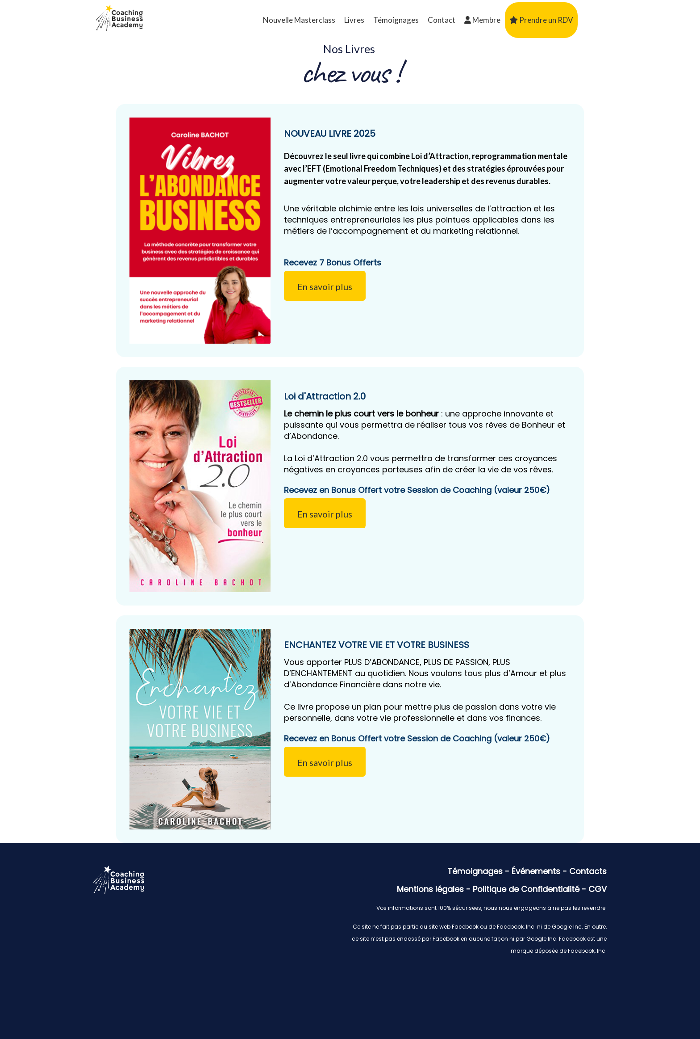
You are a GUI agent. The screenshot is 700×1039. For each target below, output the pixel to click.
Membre (482, 20)
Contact (441, 20)
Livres (354, 20)
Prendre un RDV (541, 20)
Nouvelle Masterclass (299, 20)
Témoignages (396, 20)
